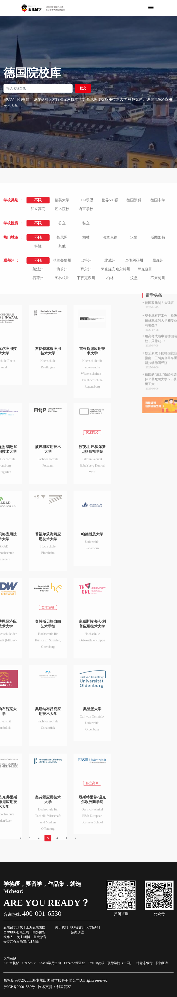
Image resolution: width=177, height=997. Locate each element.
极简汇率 (162, 963)
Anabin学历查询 (49, 963)
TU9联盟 (86, 271)
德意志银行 (144, 963)
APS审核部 (11, 963)
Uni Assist (28, 963)
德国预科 (134, 271)
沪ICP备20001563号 (19, 987)
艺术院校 (62, 279)
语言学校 (86, 279)
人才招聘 (92, 927)
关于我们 (61, 927)
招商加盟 (77, 932)
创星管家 (63, 987)
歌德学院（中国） (120, 963)
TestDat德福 (96, 963)
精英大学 (62, 271)
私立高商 (38, 279)
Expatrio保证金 (74, 963)
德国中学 (157, 271)
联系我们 (76, 927)
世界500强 (110, 271)
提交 (83, 88)
